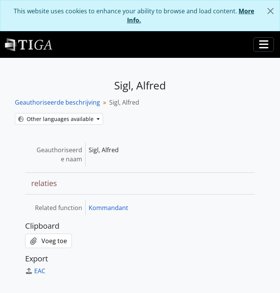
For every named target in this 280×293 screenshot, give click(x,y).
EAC (35, 271)
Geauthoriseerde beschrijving (57, 102)
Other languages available (56, 119)
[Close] (270, 11)
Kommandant (108, 208)
